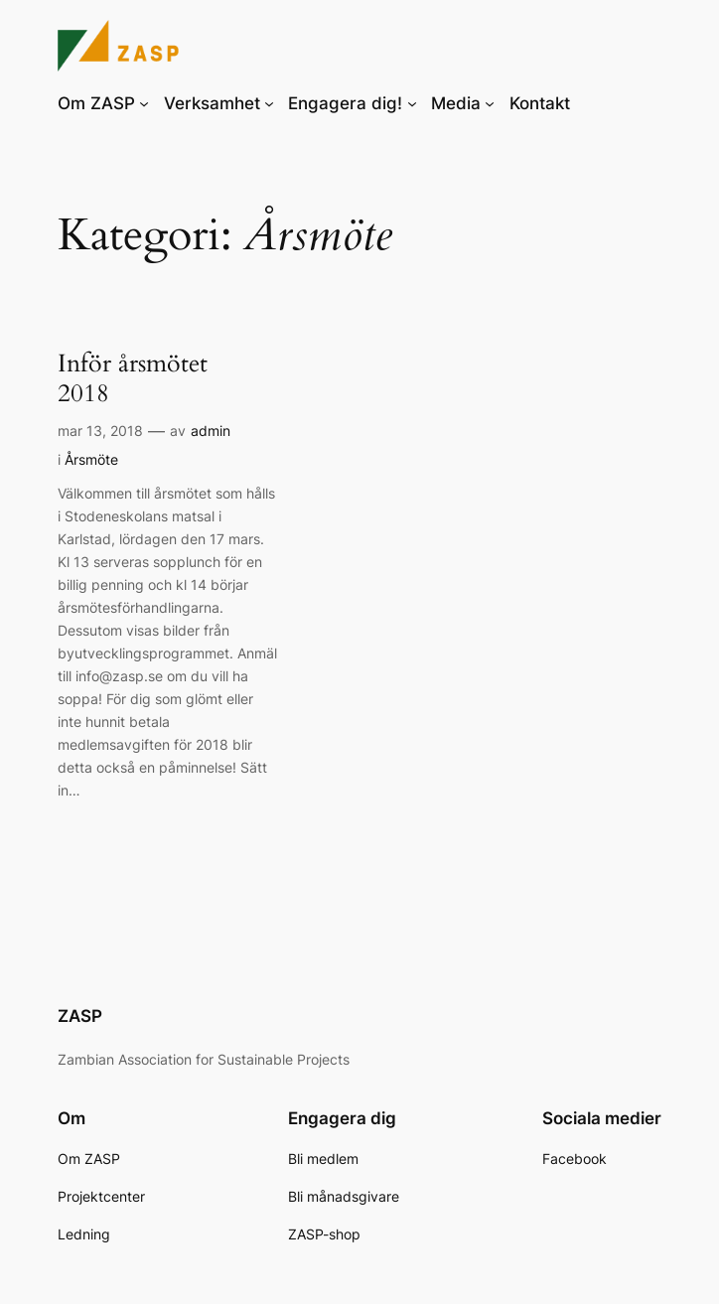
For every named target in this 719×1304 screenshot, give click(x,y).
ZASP (80, 1016)
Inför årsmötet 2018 (133, 379)
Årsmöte (91, 459)
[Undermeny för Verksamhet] (269, 103)
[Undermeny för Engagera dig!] (412, 103)
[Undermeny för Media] (490, 103)
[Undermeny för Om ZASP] (144, 103)
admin (210, 430)
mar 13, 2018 (100, 430)
